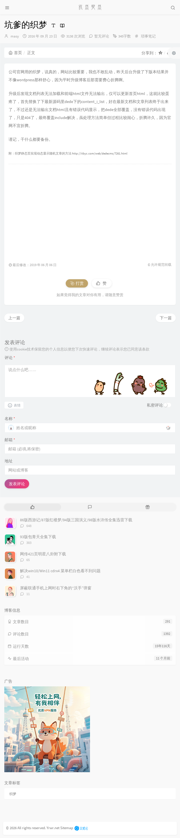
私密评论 (155, 405)
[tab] (32, 507)
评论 (10, 357)
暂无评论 (101, 36)
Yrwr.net (53, 827)
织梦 (12, 794)
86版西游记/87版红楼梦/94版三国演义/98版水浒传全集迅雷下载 (76, 519)
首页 (15, 52)
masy (15, 36)
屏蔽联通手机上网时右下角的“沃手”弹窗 (55, 588)
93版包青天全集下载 (38, 536)
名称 (10, 418)
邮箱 (10, 439)
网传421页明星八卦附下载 (43, 553)
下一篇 (166, 317)
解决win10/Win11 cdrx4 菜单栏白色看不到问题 (60, 570)
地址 (9, 460)
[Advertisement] (90, 210)
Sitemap (66, 827)
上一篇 (14, 317)
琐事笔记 (148, 36)
